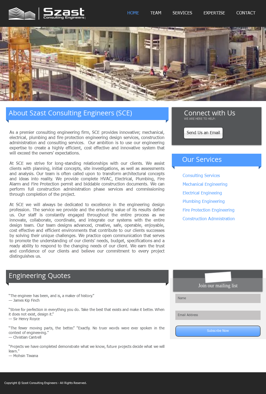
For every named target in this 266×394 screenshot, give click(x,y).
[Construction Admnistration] (209, 219)
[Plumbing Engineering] (211, 202)
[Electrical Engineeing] (213, 193)
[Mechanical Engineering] (205, 185)
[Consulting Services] (218, 176)
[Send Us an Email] (203, 133)
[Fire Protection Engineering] (209, 210)
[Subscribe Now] (218, 331)
